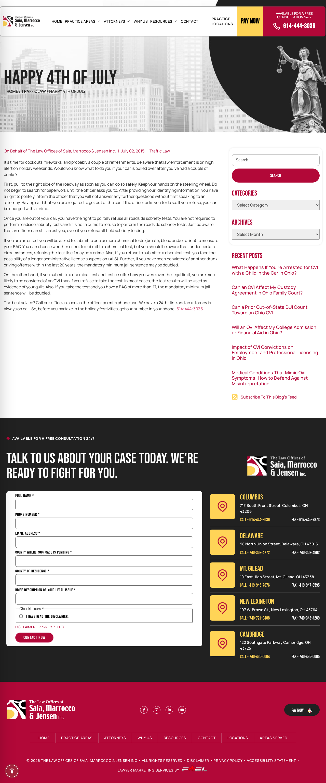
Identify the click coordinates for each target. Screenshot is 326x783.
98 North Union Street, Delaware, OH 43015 (279, 544)
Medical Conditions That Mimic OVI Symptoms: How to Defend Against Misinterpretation (270, 378)
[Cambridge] (222, 643)
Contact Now (34, 637)
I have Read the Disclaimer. (47, 617)
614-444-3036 (189, 309)
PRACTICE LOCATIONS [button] (222, 21)
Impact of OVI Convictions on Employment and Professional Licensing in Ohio (275, 352)
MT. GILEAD (251, 568)
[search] (276, 160)
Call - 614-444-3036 (255, 519)
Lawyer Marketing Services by (162, 770)
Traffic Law (160, 151)
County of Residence (32, 571)
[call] (276, 26)
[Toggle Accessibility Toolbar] (12, 771)
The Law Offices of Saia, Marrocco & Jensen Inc (89, 760)
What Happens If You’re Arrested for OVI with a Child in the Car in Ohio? (275, 270)
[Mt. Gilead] (222, 575)
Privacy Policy (51, 626)
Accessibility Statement (271, 760)
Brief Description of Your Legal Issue (45, 590)
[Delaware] (222, 542)
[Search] (276, 176)
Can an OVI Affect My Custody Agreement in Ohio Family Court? (267, 290)
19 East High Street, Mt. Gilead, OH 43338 (277, 577)
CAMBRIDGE (252, 634)
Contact (189, 21)
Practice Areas (82, 21)
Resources (163, 21)
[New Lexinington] (222, 608)
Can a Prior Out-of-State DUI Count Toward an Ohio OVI (269, 310)
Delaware (251, 536)
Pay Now (250, 21)
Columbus (251, 497)
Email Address (27, 534)
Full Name (24, 496)
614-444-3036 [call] (299, 26)
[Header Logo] (21, 21)
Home (57, 21)
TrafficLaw (34, 91)
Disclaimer (25, 626)
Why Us (141, 21)
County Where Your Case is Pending (43, 552)
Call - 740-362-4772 (255, 552)
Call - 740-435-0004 (255, 656)
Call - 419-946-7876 (255, 585)
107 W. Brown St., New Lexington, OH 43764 (278, 609)
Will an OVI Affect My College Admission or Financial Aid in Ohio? (274, 330)
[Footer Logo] (42, 710)
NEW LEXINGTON (257, 601)
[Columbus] (222, 506)
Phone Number (27, 515)
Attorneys (117, 21)
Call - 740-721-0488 (255, 618)
